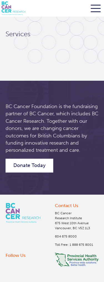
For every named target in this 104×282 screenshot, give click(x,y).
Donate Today (29, 165)
